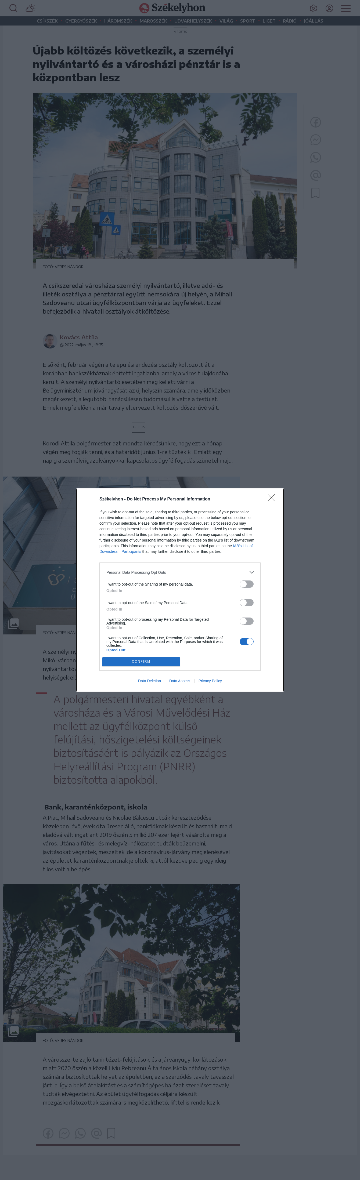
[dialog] (180, 590)
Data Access (179, 681)
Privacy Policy (210, 681)
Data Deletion (149, 681)
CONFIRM (141, 662)
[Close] (273, 499)
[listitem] (180, 572)
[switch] (247, 584)
